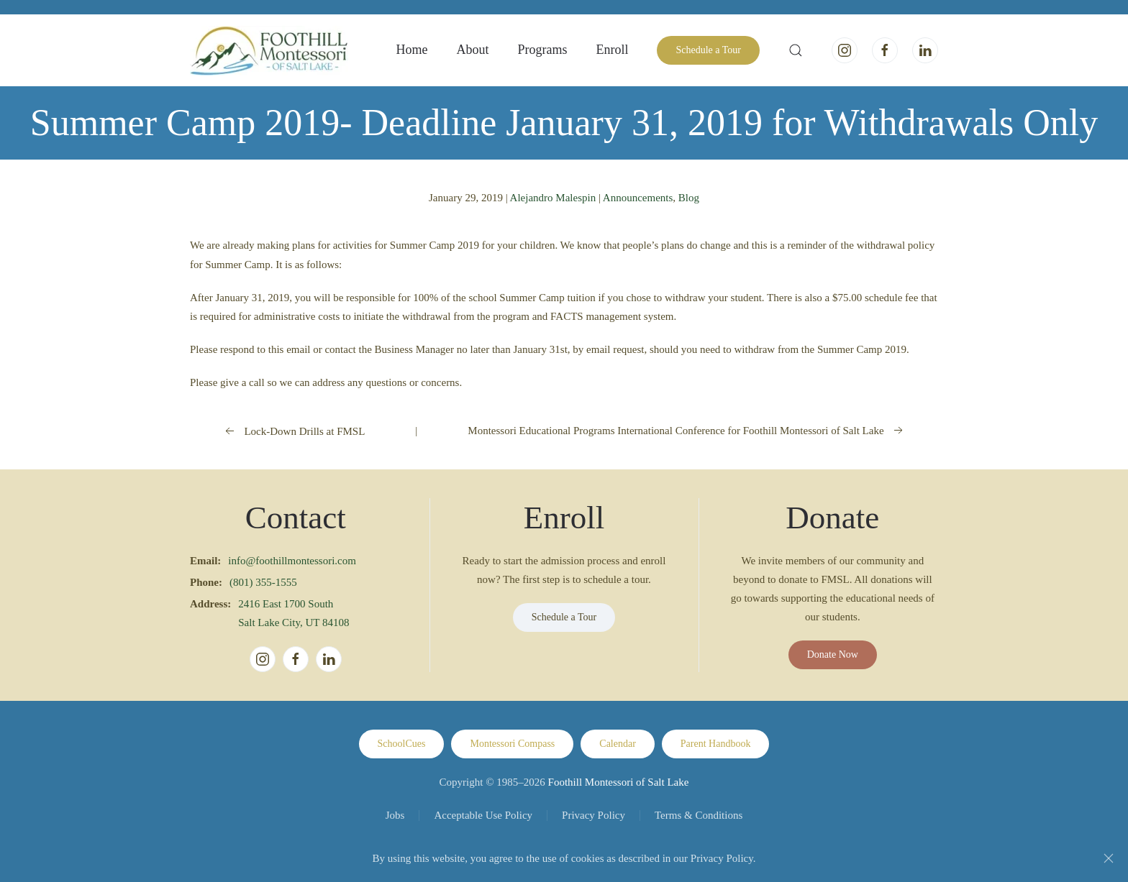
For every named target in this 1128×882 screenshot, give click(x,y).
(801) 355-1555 (263, 582)
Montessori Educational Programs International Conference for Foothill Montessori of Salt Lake (686, 430)
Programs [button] (542, 49)
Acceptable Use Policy (483, 815)
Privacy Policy (593, 815)
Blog (688, 197)
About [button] (472, 49)
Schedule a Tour (708, 50)
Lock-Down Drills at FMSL (293, 431)
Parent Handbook (716, 743)
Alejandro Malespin (553, 197)
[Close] (1109, 858)
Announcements (638, 197)
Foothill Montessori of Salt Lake (618, 782)
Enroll (612, 49)
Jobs (395, 815)
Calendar (617, 743)
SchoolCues (402, 743)
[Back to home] (269, 50)
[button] (795, 50)
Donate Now (832, 654)
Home (411, 49)
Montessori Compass (512, 743)
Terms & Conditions (698, 815)
